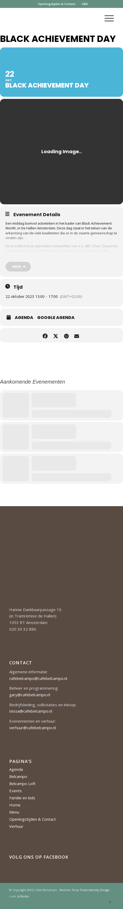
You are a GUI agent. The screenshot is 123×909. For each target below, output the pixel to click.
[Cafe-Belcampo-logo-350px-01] (51, 18)
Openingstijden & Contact (56, 4)
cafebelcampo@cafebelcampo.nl (38, 678)
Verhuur (16, 826)
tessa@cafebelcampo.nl (30, 711)
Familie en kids (22, 797)
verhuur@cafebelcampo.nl (32, 727)
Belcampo (18, 776)
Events (15, 790)
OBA (85, 4)
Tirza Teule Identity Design (91, 890)
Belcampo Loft (22, 783)
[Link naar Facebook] (110, 902)
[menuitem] (56, 4)
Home (15, 805)
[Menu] (106, 18)
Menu (14, 812)
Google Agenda (56, 317)
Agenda (24, 317)
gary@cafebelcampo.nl (29, 694)
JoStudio (23, 896)
